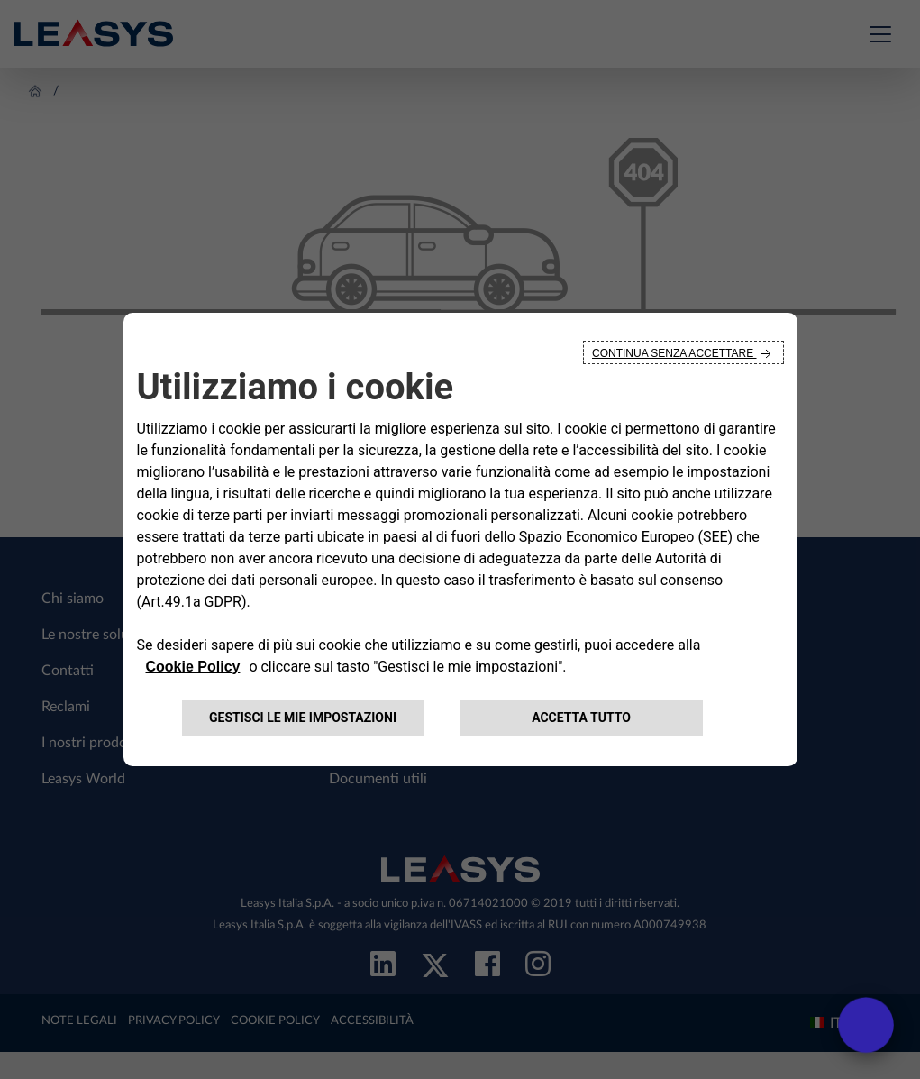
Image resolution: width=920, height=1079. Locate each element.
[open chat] (865, 1024)
